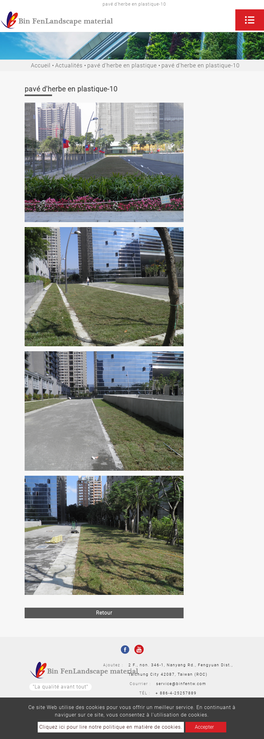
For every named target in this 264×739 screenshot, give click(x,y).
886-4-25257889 (178, 693)
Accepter (204, 727)
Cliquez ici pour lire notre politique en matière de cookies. (110, 727)
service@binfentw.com (181, 684)
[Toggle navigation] (249, 20)
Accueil (40, 65)
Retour (104, 613)
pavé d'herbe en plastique (122, 65)
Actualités (69, 65)
